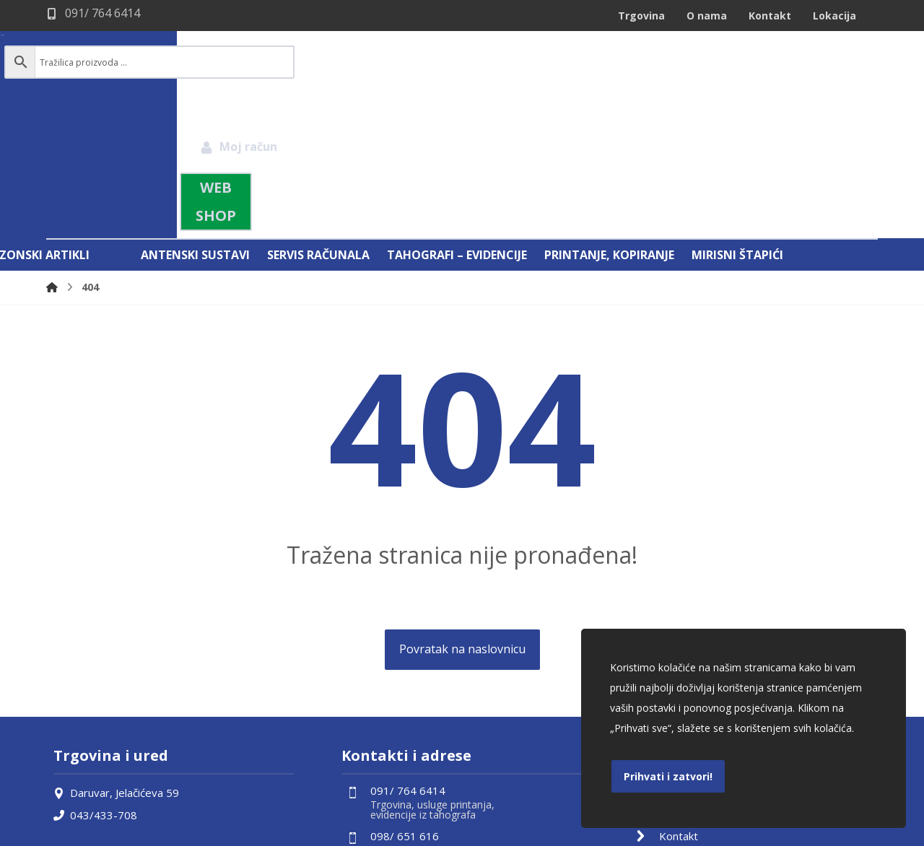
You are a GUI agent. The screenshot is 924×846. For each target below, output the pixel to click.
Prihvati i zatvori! (668, 776)
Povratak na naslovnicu (462, 498)
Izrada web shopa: (790, 834)
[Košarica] (846, 61)
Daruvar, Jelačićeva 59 (116, 641)
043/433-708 (95, 662)
